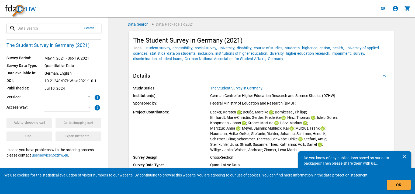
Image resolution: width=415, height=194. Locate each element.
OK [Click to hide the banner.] (398, 185)
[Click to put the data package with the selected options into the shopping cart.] (29, 123)
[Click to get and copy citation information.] (29, 136)
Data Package (175, 24)
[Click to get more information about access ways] (96, 107)
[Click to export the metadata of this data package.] (78, 136)
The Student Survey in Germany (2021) (47, 45)
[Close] (404, 156)
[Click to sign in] (395, 8)
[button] (67, 97)
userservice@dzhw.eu (50, 155)
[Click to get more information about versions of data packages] (96, 97)
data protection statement (346, 175)
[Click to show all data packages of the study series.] (236, 88)
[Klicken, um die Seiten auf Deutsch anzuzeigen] (383, 8)
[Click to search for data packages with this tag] (159, 48)
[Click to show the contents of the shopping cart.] (407, 8)
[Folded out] (384, 75)
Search (89, 28)
